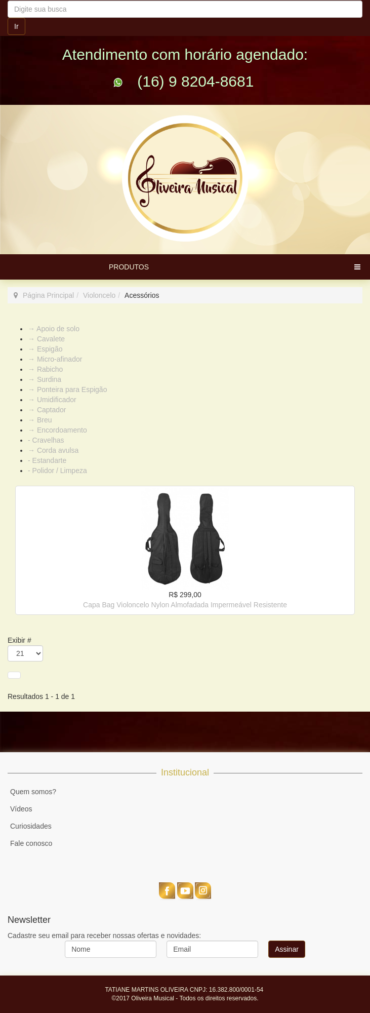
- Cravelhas (46, 440)
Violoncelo (99, 295)
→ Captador (47, 410)
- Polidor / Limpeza (57, 470)
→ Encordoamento (57, 430)
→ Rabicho (45, 369)
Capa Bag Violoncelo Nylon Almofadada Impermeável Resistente (185, 605)
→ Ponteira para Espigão (67, 389)
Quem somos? (33, 792)
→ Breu (40, 420)
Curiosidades (31, 826)
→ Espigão (45, 349)
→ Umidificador (52, 400)
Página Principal (48, 295)
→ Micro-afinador (55, 359)
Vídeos (21, 809)
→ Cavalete (46, 339)
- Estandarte (47, 460)
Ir (16, 26)
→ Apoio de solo (53, 329)
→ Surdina (44, 379)
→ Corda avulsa (53, 450)
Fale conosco (31, 843)
